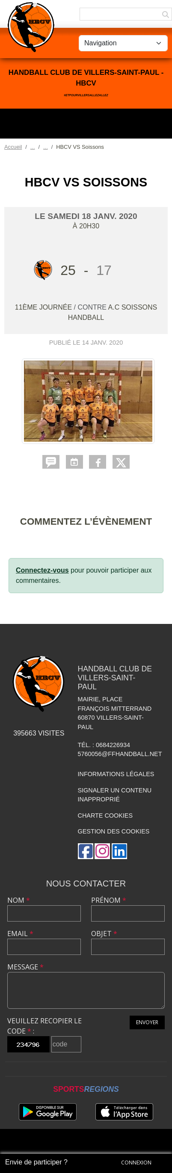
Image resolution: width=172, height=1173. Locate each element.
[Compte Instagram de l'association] (102, 851)
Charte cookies (105, 815)
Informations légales (116, 774)
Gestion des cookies (114, 831)
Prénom (108, 900)
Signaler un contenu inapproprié (115, 795)
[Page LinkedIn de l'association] (119, 851)
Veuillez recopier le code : (44, 1026)
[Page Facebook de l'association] (85, 851)
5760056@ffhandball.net (120, 753)
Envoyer (147, 1022)
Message (25, 967)
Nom (18, 900)
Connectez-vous (42, 570)
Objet (104, 933)
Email (20, 933)
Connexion (136, 1162)
